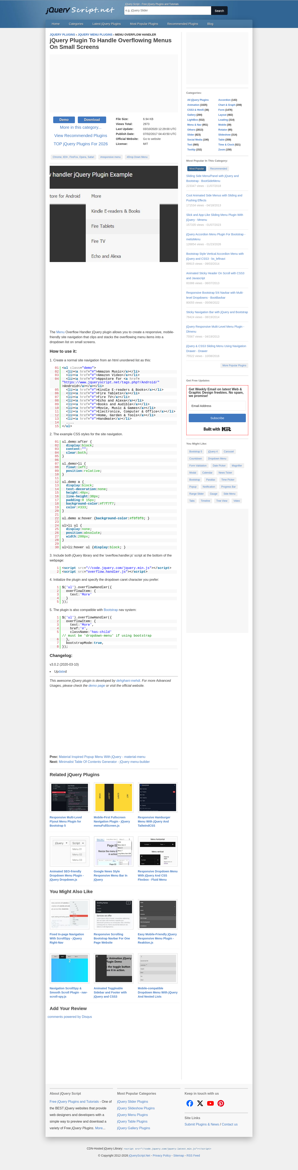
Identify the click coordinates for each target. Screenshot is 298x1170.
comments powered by (70, 1016)
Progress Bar (228, 486)
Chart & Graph (226, 104)
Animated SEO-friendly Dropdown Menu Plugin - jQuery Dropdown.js (67, 875)
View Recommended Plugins (80, 135)
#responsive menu (110, 157)
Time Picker (227, 479)
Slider (190, 134)
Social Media (194, 139)
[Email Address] (217, 406)
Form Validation (198, 465)
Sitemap (178, 1155)
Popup (193, 486)
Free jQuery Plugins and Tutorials (82, 8)
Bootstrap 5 (195, 451)
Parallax (210, 479)
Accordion (224, 100)
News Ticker (225, 472)
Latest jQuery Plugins (107, 23)
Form (221, 109)
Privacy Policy (162, 1155)
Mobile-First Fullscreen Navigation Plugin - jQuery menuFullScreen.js (112, 821)
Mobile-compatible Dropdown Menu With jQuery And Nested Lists (158, 992)
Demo (63, 119)
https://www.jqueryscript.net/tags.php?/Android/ (110, 382)
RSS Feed (193, 1155)
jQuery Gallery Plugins (133, 1128)
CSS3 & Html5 (195, 109)
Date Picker (219, 465)
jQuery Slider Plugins (132, 1101)
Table (221, 139)
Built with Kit (217, 429)
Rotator (222, 129)
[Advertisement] (114, 83)
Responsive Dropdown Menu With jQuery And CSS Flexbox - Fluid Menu (158, 875)
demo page (97, 685)
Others (191, 129)
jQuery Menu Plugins (132, 1115)
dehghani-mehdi (128, 680)
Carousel (229, 451)
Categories (76, 23)
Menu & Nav (194, 124)
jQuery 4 (212, 451)
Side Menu (229, 493)
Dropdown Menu (217, 458)
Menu (60, 332)
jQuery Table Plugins (132, 1121)
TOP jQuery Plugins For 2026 (81, 144)
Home (56, 23)
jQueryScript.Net (139, 1155)
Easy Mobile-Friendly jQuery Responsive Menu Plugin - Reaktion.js (157, 938)
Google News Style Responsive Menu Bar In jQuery (110, 875)
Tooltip (191, 149)
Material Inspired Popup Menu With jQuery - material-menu (102, 757)
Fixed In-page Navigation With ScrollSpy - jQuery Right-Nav (67, 938)
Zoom (221, 149)
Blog (210, 23)
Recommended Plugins (182, 23)
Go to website (152, 139)
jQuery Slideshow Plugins (136, 1108)
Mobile (222, 124)
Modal (192, 472)
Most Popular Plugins (144, 23)
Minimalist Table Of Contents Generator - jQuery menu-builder (104, 762)
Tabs (192, 500)
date (61, 671)
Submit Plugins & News (202, 1124)
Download (92, 119)
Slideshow (224, 134)
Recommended (218, 168)
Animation (193, 104)
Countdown (195, 458)
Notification (209, 486)
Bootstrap (111, 610)
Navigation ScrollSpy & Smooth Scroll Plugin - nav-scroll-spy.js (69, 992)
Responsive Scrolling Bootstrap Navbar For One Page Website (112, 938)
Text (189, 144)
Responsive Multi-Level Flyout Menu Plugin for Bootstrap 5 (66, 821)
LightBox (192, 119)
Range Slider (196, 493)
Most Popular (196, 168)
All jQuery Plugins (198, 100)
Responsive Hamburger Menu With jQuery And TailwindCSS (154, 821)
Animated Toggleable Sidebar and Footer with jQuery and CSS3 (110, 992)
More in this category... (81, 127)
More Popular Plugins (234, 365)
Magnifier (237, 465)
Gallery (191, 114)
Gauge (213, 493)
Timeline (205, 500)
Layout (222, 114)
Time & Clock (226, 144)
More (99, 1128)
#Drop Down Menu (137, 157)
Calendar (207, 472)
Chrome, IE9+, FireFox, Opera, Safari (73, 157)
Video (237, 500)
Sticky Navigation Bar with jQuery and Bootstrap (217, 312)
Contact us (230, 1124)
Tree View (221, 500)
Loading (223, 119)
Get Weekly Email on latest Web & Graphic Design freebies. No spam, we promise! (216, 392)
